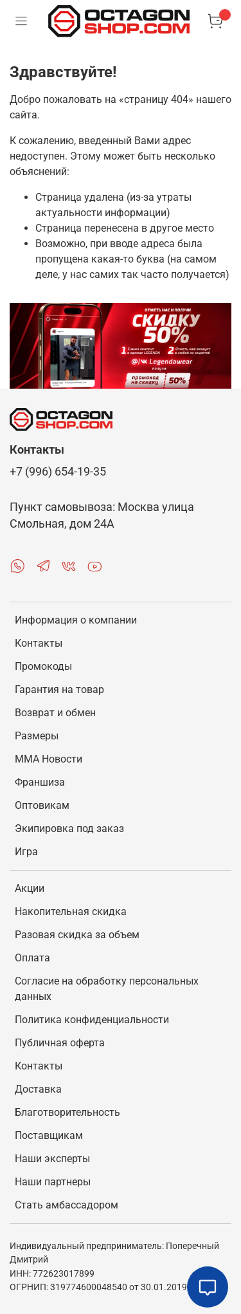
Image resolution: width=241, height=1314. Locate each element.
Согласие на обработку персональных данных (107, 989)
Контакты (38, 643)
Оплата (32, 958)
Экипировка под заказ (69, 828)
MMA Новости (48, 759)
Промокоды (43, 666)
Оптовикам (42, 805)
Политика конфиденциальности (92, 1019)
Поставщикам (49, 1135)
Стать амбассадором (66, 1205)
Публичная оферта (60, 1043)
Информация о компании (76, 620)
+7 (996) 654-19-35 (58, 471)
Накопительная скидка (71, 911)
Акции (29, 888)
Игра (26, 852)
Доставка (38, 1089)
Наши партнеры (53, 1182)
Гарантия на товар (59, 689)
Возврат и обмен (55, 713)
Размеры (36, 736)
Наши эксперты (52, 1158)
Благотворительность (67, 1112)
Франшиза (40, 782)
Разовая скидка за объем (77, 935)
